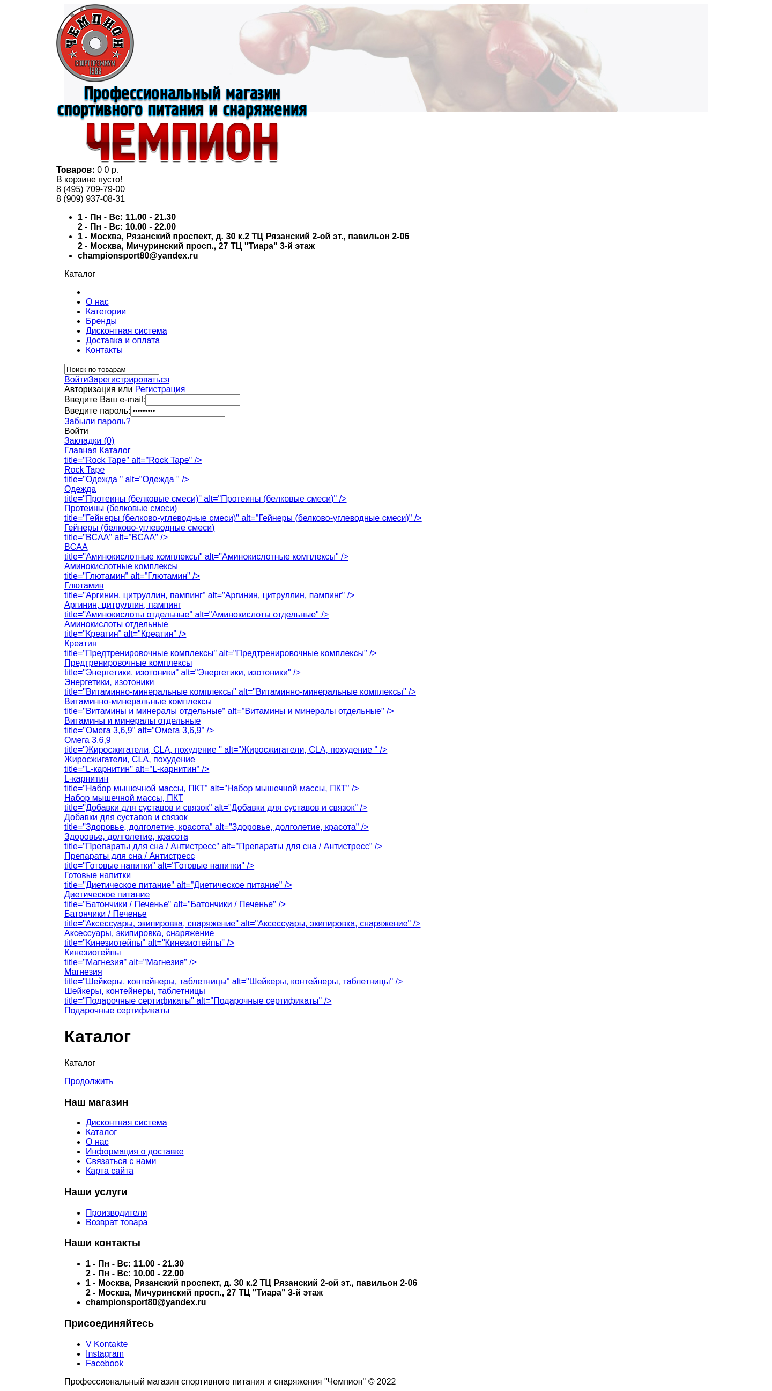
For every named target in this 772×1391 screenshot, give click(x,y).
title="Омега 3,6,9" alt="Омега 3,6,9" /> (139, 730)
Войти (76, 379)
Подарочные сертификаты (116, 1010)
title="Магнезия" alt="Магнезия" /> (130, 962)
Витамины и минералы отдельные (132, 720)
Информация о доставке (135, 1151)
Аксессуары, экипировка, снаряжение (139, 933)
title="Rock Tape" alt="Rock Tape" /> (133, 460)
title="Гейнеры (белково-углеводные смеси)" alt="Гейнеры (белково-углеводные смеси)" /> (243, 517)
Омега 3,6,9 (87, 740)
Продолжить (88, 1081)
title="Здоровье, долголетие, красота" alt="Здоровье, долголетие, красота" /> (216, 826)
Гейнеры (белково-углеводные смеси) (139, 527)
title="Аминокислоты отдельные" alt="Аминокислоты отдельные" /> (196, 614)
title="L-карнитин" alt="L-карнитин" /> (136, 769)
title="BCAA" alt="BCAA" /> (116, 537)
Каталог (114, 450)
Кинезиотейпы (92, 952)
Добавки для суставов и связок (126, 817)
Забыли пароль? (97, 421)
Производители (116, 1212)
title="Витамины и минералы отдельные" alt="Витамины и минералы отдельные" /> (229, 711)
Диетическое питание (107, 894)
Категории (106, 311)
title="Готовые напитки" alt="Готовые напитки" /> (159, 865)
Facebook (104, 1363)
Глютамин (84, 585)
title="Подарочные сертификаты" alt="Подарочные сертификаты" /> (197, 1000)
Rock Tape (84, 469)
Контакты (104, 350)
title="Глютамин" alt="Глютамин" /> (132, 575)
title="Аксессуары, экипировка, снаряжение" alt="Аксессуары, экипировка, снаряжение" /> (242, 923)
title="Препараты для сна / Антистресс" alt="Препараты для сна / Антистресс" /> (223, 846)
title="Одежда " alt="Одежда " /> (126, 479)
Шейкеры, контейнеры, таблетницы (134, 991)
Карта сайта (109, 1170)
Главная (80, 450)
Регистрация (160, 389)
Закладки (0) (89, 440)
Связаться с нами (121, 1161)
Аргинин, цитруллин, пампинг (122, 604)
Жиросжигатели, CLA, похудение (129, 759)
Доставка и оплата (123, 340)
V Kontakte (107, 1344)
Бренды (101, 321)
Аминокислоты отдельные (116, 624)
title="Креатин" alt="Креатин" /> (125, 633)
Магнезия (83, 971)
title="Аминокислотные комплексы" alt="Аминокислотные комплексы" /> (206, 556)
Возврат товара (117, 1222)
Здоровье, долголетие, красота (126, 836)
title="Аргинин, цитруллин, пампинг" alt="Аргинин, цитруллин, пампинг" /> (209, 595)
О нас (97, 301)
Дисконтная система (126, 330)
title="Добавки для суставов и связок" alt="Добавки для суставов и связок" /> (215, 807)
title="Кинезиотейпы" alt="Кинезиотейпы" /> (149, 942)
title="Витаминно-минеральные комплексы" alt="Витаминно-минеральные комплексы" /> (240, 691)
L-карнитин (86, 778)
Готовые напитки (97, 875)
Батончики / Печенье (105, 913)
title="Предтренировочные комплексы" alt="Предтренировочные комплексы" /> (220, 653)
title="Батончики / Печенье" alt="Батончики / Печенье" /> (175, 904)
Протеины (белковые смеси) (120, 508)
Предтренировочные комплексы (128, 662)
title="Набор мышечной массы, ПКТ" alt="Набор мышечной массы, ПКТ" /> (211, 788)
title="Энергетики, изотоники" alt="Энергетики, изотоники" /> (182, 672)
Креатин (80, 643)
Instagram (105, 1353)
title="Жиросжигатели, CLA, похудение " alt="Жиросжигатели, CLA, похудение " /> (225, 749)
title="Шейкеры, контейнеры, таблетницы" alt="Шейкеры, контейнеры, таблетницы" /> (233, 981)
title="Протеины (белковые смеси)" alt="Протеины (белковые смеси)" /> (205, 498)
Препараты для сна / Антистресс (129, 855)
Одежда (80, 489)
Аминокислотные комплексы (121, 566)
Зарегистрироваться (128, 379)
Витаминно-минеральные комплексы (138, 701)
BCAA (76, 546)
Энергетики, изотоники (109, 682)
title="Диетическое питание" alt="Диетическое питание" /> (178, 884)
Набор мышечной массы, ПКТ (123, 798)
